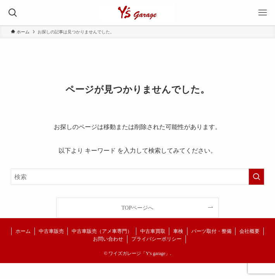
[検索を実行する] (256, 177)
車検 (178, 231)
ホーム (23, 231)
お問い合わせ (108, 238)
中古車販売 (51, 231)
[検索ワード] (137, 177)
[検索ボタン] (12, 12)
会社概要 (249, 231)
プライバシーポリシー (156, 238)
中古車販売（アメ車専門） (102, 231)
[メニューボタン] (262, 12)
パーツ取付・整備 (211, 231)
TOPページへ (138, 207)
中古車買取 (152, 231)
